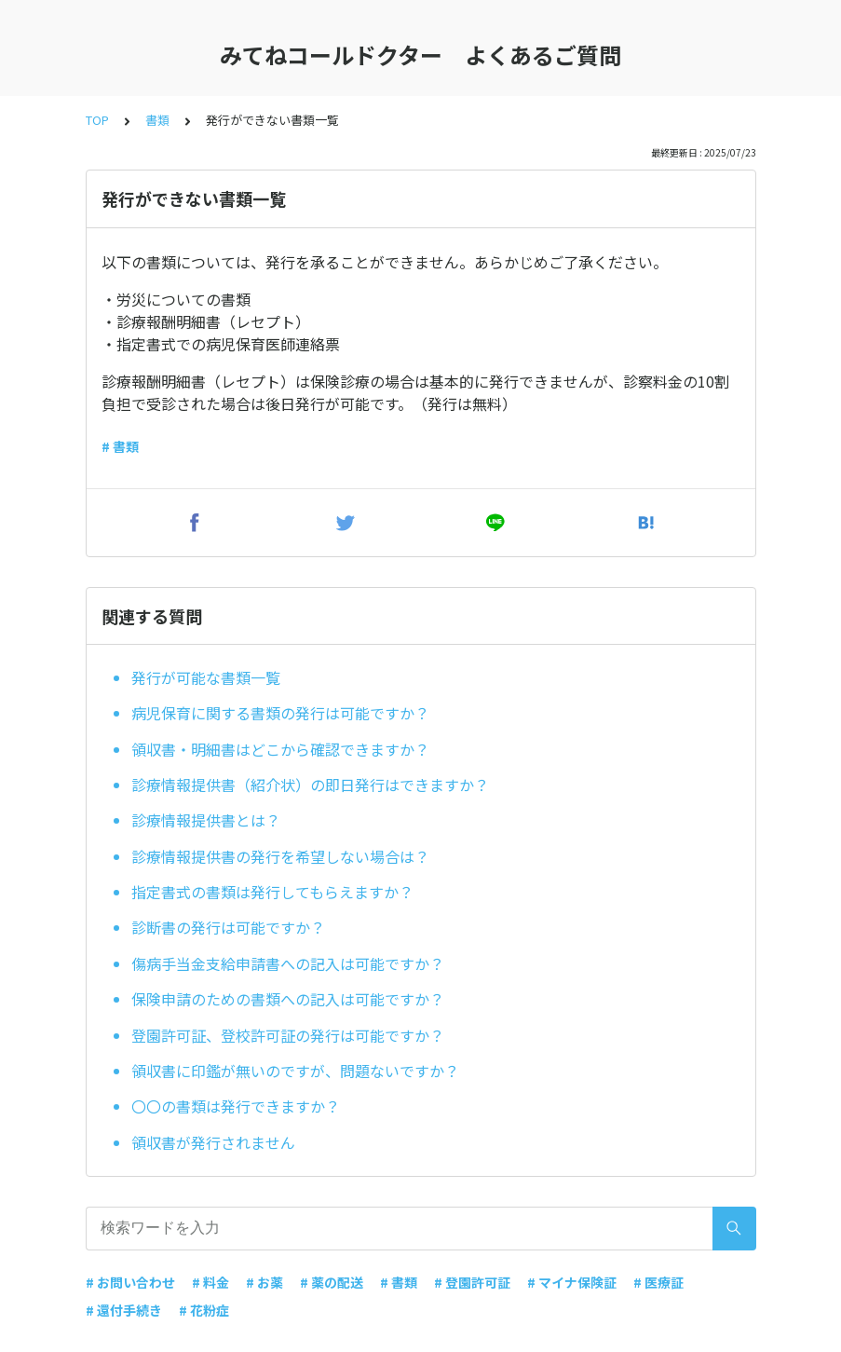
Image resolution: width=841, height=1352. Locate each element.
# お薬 (264, 1282)
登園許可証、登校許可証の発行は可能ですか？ (287, 1035)
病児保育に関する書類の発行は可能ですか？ (280, 713)
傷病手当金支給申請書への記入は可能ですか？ (287, 963)
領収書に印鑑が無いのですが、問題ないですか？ (295, 1070)
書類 (157, 120)
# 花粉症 (204, 1310)
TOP (97, 120)
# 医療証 (658, 1282)
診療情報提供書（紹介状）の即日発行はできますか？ (310, 784)
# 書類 (120, 446)
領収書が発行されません (213, 1142)
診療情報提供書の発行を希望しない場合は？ (280, 856)
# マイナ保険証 (572, 1282)
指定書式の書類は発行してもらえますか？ (272, 892)
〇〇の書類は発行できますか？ (235, 1106)
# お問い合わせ (130, 1282)
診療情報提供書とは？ (205, 820)
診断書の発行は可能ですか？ (228, 927)
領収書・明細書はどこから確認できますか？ (280, 749)
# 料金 (210, 1282)
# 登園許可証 (472, 1282)
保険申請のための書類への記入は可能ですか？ (287, 999)
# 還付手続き (124, 1310)
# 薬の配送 (331, 1282)
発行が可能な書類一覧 (205, 677)
